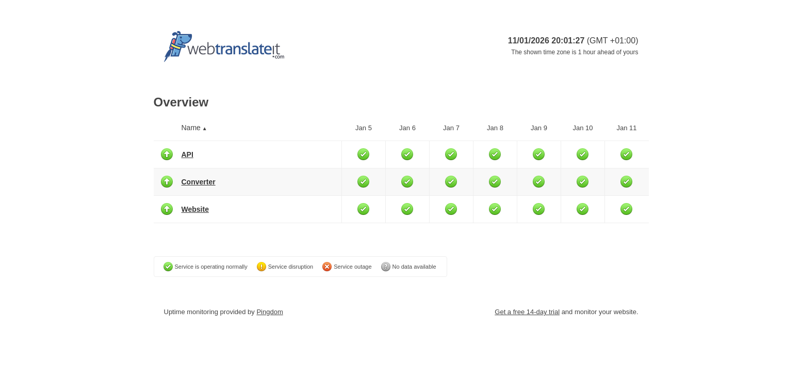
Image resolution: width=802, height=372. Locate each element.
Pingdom (269, 312)
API (187, 154)
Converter (199, 182)
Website (195, 209)
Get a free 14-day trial (527, 312)
